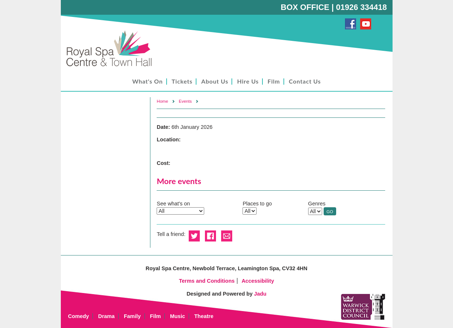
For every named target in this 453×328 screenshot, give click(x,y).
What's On (147, 81)
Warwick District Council (363, 307)
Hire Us (248, 81)
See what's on (173, 204)
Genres (316, 204)
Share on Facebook (210, 236)
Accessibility (257, 281)
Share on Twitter (194, 236)
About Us (214, 81)
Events (185, 101)
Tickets (182, 81)
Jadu (260, 294)
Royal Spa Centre (112, 48)
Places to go (257, 204)
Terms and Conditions (207, 281)
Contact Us (305, 81)
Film (274, 81)
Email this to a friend (226, 236)
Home (162, 101)
